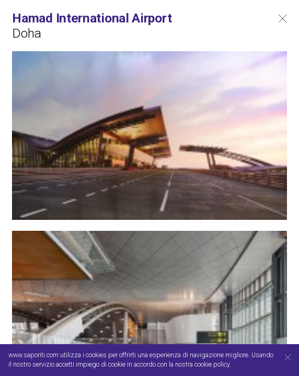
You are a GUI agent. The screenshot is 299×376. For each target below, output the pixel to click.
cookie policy (211, 364)
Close (282, 18)
